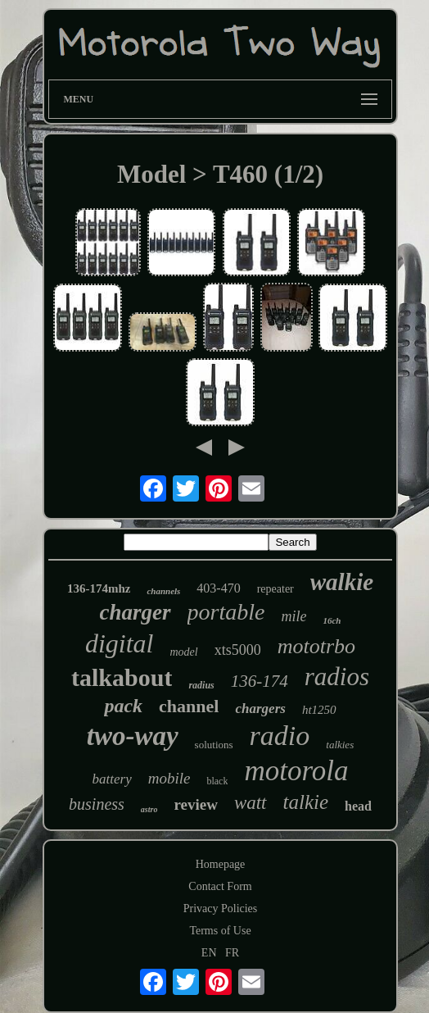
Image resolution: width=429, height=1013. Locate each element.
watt (250, 803)
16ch (332, 620)
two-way (132, 736)
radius (201, 685)
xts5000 (237, 650)
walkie (341, 582)
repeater (275, 589)
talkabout (121, 677)
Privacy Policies (220, 908)
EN (209, 953)
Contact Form (219, 886)
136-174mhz (99, 588)
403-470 (218, 588)
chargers (260, 708)
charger (135, 612)
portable (226, 612)
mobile (169, 778)
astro (149, 809)
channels (163, 591)
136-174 (259, 681)
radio (280, 735)
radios (337, 676)
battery (112, 779)
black (217, 781)
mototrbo (316, 646)
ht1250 (319, 709)
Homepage (221, 864)
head (358, 806)
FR (232, 953)
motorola (296, 771)
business (96, 804)
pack (123, 705)
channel (189, 706)
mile (293, 616)
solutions (214, 744)
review (195, 804)
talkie (306, 802)
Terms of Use (220, 930)
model (183, 652)
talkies (340, 744)
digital (119, 643)
